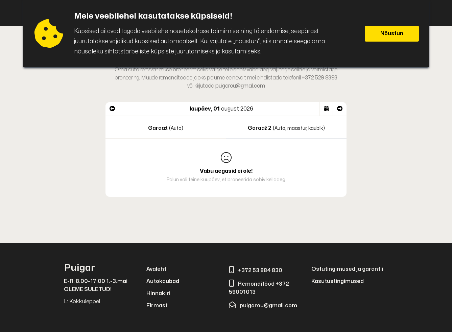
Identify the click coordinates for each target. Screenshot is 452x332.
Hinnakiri (158, 293)
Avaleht (156, 269)
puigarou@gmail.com (240, 86)
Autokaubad (162, 281)
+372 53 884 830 (255, 270)
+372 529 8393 (319, 77)
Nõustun (391, 33)
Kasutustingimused (337, 281)
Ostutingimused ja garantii (347, 269)
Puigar (79, 267)
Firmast (157, 305)
